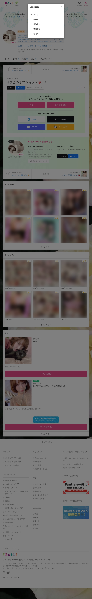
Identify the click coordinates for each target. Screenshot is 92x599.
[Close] (61, 6)
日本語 (35, 15)
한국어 (35, 34)
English (36, 19)
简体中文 (36, 24)
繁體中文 (36, 29)
